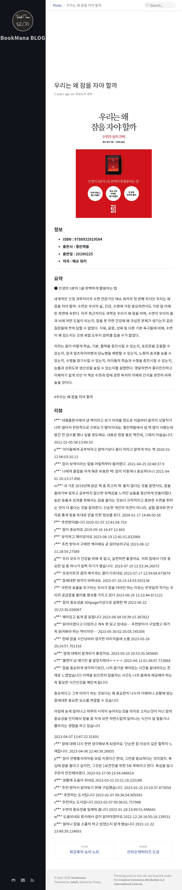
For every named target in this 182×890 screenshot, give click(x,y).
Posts (57, 5)
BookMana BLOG (22, 37)
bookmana (78, 877)
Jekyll (74, 882)
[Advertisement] (23, 69)
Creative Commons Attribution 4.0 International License (139, 882)
